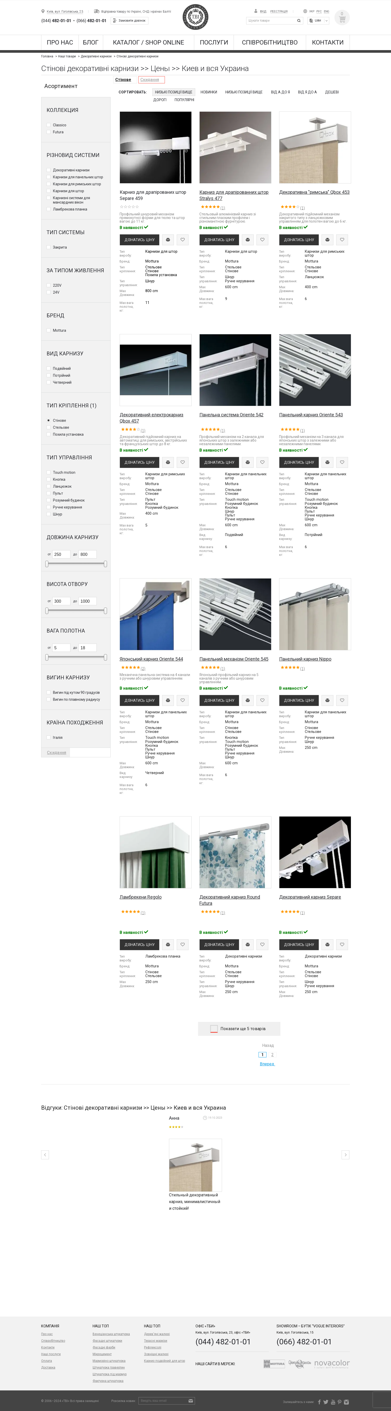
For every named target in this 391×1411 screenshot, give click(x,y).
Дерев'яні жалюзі (157, 1334)
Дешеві (332, 92)
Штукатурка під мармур (110, 1374)
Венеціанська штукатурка (111, 1334)
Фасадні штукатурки (107, 1341)
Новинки (209, 92)
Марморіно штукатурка (109, 1361)
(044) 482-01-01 (223, 1341)
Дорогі (159, 100)
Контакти (328, 42)
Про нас (60, 42)
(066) (91, 21)
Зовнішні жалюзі (156, 1354)
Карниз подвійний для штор (164, 1361)
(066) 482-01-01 (304, 1341)
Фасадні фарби (104, 1347)
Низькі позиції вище (173, 92)
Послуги (214, 42)
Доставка (48, 1367)
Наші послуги (51, 1354)
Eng (326, 11)
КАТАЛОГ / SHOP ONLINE (148, 42)
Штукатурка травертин (109, 1367)
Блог (91, 42)
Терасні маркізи (155, 1341)
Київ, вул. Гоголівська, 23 (65, 11)
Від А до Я (280, 92)
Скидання (149, 79)
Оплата (46, 1361)
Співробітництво (270, 42)
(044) (56, 21)
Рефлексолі (152, 1347)
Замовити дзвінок (132, 20)
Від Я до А (307, 92)
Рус (319, 11)
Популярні (184, 100)
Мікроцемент (102, 1354)
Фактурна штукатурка (108, 1381)
